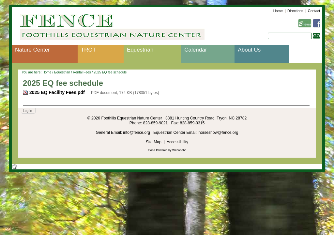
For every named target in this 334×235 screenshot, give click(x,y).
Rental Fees (82, 72)
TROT (88, 50)
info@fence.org (137, 132)
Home (278, 11)
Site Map (153, 142)
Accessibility (177, 142)
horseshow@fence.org (218, 132)
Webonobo (179, 150)
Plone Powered (158, 150)
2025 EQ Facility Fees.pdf (54, 92)
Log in (27, 111)
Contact (314, 11)
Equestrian (140, 50)
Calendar (195, 50)
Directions (295, 11)
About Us (249, 50)
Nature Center (32, 50)
